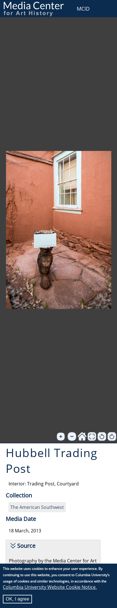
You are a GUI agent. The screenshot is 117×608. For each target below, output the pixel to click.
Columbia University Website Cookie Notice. (50, 587)
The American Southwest (37, 507)
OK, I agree (17, 599)
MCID (83, 8)
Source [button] (26, 546)
